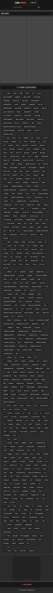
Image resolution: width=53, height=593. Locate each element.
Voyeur (23, 528)
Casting (36, 186)
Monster (6, 387)
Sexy (31, 480)
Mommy (5, 391)
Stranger (38, 480)
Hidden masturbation (9, 301)
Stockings (39, 461)
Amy (33, 123)
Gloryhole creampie (41, 275)
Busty (30, 156)
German (31, 272)
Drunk (44, 223)
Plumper (46, 428)
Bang (15, 171)
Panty (5, 432)
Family (42, 246)
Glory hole (6, 283)
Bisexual (42, 145)
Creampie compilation (9, 190)
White (40, 539)
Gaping (15, 283)
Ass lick (16, 123)
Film (42, 260)
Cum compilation (34, 201)
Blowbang (36, 149)
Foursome (19, 253)
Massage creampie (42, 398)
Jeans (19, 342)
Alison (39, 93)
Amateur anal (7, 108)
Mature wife (46, 394)
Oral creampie (24, 417)
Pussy (45, 424)
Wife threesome (31, 539)
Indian (9, 320)
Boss (11, 153)
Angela (29, 130)
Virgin (9, 528)
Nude (35, 405)
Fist (20, 249)
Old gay (5, 417)
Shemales (6, 480)
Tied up (24, 517)
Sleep (31, 454)
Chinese (9, 182)
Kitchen (22, 357)
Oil (41, 413)
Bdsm (14, 138)
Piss (26, 420)
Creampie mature (31, 220)
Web (13, 539)
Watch (42, 536)
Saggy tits (6, 491)
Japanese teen (22, 346)
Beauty (13, 164)
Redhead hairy (41, 446)
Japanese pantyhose (9, 339)
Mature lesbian (34, 394)
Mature (15, 372)
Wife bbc (34, 536)
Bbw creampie (14, 167)
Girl (11, 279)
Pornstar (24, 428)
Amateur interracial (30, 127)
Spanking (45, 454)
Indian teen (35, 324)
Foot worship (34, 257)
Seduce (25, 484)
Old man (17, 413)
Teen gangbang (38, 513)
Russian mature (40, 443)
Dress (5, 234)
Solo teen (37, 469)
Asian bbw (32, 104)
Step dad (6, 498)
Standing (35, 476)
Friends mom (34, 260)
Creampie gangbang (17, 186)
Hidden (39, 294)
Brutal (28, 149)
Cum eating (23, 216)
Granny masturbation (9, 286)
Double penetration (42, 231)
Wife (8, 536)
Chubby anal (7, 212)
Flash (41, 249)
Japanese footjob (23, 331)
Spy (46, 461)
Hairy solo (40, 298)
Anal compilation (8, 112)
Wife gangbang (24, 536)
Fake (26, 260)
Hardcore (22, 298)
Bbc (32, 138)
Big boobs (26, 153)
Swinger (14, 461)
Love (38, 361)
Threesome (38, 510)
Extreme (16, 242)
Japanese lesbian (36, 331)
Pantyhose (19, 420)
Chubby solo (13, 208)
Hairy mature (7, 305)
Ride (28, 450)
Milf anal (35, 391)
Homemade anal (8, 309)
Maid (15, 376)
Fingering (13, 260)
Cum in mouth (23, 190)
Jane (16, 353)
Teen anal (12, 510)
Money (36, 379)
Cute (12, 201)
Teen (8, 506)
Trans (25, 510)
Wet (28, 543)
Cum (20, 2)
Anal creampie (7, 97)
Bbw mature (45, 156)
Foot (15, 246)
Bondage (13, 141)
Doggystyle (33, 234)
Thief (4, 510)
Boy (4, 145)
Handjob (9, 294)
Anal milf (36, 108)
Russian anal (30, 446)
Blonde (37, 156)
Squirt (38, 454)
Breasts (15, 175)
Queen (15, 439)
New (10, 409)
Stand (24, 487)
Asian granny (35, 101)
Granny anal (40, 272)
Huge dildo (31, 298)
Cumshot (20, 194)
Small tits (16, 491)
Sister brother (20, 472)
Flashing (6, 253)
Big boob (35, 175)
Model (13, 398)
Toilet (14, 506)
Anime (21, 93)
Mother (32, 376)
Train (11, 521)
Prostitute (33, 432)
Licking (44, 365)
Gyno (16, 279)
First (20, 260)
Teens (16, 513)
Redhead (20, 446)
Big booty (27, 179)
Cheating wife (7, 205)
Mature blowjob (22, 398)
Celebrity (16, 212)
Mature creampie (43, 387)
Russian (9, 443)
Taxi (19, 510)
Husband (6, 316)
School (19, 469)
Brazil (5, 179)
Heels (20, 301)
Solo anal (15, 498)
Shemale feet (24, 495)
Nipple (22, 405)
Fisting (9, 246)
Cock (15, 205)
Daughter (6, 227)
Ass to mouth (7, 115)
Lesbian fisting (15, 365)
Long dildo (26, 365)
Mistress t (41, 376)
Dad (25, 223)
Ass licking (18, 108)
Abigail (19, 112)
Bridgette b (6, 160)
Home (14, 298)
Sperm (46, 480)
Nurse (15, 405)
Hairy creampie (28, 313)
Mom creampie (31, 387)
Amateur (17, 97)
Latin (47, 368)
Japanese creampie (9, 331)
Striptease (27, 469)
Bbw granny (16, 160)
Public (33, 420)
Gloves (47, 286)
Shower (28, 465)
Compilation (34, 182)
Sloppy (45, 469)
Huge (22, 309)
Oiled (44, 417)
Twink (5, 521)
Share (5, 502)
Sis (11, 484)
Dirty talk (12, 231)
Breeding (42, 167)
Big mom (5, 164)
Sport (40, 491)
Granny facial (7, 290)
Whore (14, 543)
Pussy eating (23, 432)
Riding (31, 443)
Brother (23, 167)
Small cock (44, 476)
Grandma (24, 279)
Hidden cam (28, 301)
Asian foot (25, 123)
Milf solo (26, 391)
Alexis (16, 104)
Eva (46, 242)
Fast (25, 257)
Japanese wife (29, 339)
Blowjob (5, 141)
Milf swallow (23, 394)
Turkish (47, 510)
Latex (16, 361)
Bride (43, 149)
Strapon (12, 458)
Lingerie (5, 365)
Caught (5, 197)
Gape (25, 290)
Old (24, 413)
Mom (8, 372)
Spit (39, 484)
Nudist (25, 409)
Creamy (5, 201)
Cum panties (35, 208)
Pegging (10, 424)
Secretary (40, 487)
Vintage (16, 528)
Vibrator (37, 528)
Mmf (4, 383)
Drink (41, 234)
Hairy (16, 294)
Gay (16, 272)
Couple (22, 208)
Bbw (8, 138)
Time (30, 513)
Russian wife (20, 450)
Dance (19, 223)
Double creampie (28, 231)
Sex (13, 469)
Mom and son (7, 376)
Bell (34, 179)
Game (39, 279)
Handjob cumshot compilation (12, 313)
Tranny (27, 506)
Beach (45, 141)
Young (9, 551)
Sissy (19, 458)
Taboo (47, 506)
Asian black (17, 115)
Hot (17, 309)
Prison (32, 428)
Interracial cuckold (23, 324)
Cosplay (5, 186)
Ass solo (40, 104)
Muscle (12, 391)
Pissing (46, 420)
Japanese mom (27, 327)
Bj (39, 141)
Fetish (34, 264)
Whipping (21, 543)
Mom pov (13, 394)
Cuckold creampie (43, 194)
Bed (39, 164)
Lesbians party (38, 368)
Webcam (15, 536)
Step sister (25, 476)
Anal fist (44, 108)
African (36, 112)
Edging (40, 242)
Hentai (23, 294)
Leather (29, 368)
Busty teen (6, 175)
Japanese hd (39, 350)
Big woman (19, 179)
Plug (4, 428)
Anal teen (25, 101)
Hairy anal (6, 298)
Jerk (18, 350)
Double (39, 227)
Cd (28, 208)
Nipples (29, 405)
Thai (20, 506)
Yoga (15, 551)
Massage (31, 372)
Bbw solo (20, 149)
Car (33, 194)
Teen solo (6, 517)
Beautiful (34, 145)
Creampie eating (21, 201)
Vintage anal (7, 532)
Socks (5, 484)
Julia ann (37, 327)
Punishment (6, 435)
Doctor (24, 227)
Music (22, 387)
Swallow (6, 461)
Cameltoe (46, 205)
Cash (40, 220)
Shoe (15, 495)
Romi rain (12, 446)
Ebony (9, 242)
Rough (17, 443)
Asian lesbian (7, 123)
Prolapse (38, 424)
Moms (42, 391)
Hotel (45, 305)
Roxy (34, 450)
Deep (4, 231)
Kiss (16, 357)
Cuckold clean (34, 216)
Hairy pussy (45, 313)
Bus (19, 138)
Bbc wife (34, 153)
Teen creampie (7, 513)
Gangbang (23, 272)
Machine (11, 383)
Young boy (32, 551)
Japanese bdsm (28, 342)
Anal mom (37, 115)
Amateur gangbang (9, 130)
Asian (15, 93)
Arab (27, 93)
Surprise (33, 484)
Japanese (10, 327)
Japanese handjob (35, 346)
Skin (22, 498)
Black (25, 141)
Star (37, 498)
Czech (27, 194)
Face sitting (6, 264)
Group (5, 279)
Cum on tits (25, 212)
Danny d (31, 227)
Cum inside (45, 190)
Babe (43, 171)
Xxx (8, 547)
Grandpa (29, 275)
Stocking (30, 461)
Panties (18, 424)
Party (30, 424)
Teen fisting (15, 517)
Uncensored (18, 524)
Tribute (24, 521)
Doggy (46, 227)
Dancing (5, 238)
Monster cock (16, 379)
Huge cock (45, 309)
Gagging (32, 279)
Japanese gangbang (9, 346)
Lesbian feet (35, 365)
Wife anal (6, 539)
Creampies (6, 216)
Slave (40, 458)
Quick (8, 439)
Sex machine (29, 498)
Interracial (17, 320)
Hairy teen (20, 316)
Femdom (35, 246)
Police (11, 428)
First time (34, 249)
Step (21, 465)
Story (18, 476)
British (5, 153)
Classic (44, 208)
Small (11, 472)
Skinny (5, 458)
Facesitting (13, 249)
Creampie (25, 182)
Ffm (11, 257)
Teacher (39, 506)
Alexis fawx (37, 97)
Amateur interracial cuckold (12, 127)
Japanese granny (8, 350)
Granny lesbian (24, 286)
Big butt (27, 171)
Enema (23, 242)
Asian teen (21, 130)
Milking (43, 379)
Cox (47, 197)
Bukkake (26, 138)
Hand (37, 313)
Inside (43, 324)
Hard (15, 305)
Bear (4, 149)
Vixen (30, 528)
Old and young (35, 417)
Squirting (44, 465)
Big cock (18, 153)
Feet (28, 246)
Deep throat (11, 223)
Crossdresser (34, 190)
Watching (6, 543)
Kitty (35, 357)
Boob (11, 179)
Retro (5, 446)
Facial (26, 249)
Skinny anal (6, 487)
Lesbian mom (20, 368)
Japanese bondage (41, 342)
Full (14, 264)
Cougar (15, 216)
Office (29, 413)
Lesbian (9, 361)
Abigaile (23, 104)
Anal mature (27, 112)
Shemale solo (13, 465)
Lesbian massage (8, 368)
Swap (5, 472)
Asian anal (6, 101)
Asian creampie (8, 119)
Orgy (35, 413)
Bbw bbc (20, 164)
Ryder (5, 450)
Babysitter (36, 171)
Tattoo (42, 517)
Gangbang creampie (9, 275)
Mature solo (20, 383)
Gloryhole (21, 275)
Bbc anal (42, 153)
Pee (4, 424)
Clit (42, 216)
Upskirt (9, 524)
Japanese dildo (7, 353)
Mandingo (6, 379)
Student (36, 465)
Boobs (5, 167)
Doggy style (23, 234)
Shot (4, 465)
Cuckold (17, 182)
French (27, 253)
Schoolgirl (15, 480)
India (25, 320)
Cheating (6, 194)
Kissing (29, 357)
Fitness (43, 257)
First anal (18, 257)
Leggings (45, 361)
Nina (4, 409)
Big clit (5, 156)
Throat (37, 521)
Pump (39, 420)
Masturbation (27, 379)
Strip (11, 476)
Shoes (5, 476)
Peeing (39, 428)
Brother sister (14, 156)
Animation (27, 108)
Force (5, 249)
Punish (42, 432)
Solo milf (17, 484)
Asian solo (40, 119)
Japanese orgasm (8, 342)
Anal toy (37, 130)
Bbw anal (33, 141)
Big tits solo (40, 160)
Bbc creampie (33, 167)
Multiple (5, 398)
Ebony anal (31, 242)
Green (26, 283)
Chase (38, 205)
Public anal (13, 432)
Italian (32, 320)
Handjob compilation (34, 305)
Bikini (21, 171)
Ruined (12, 450)
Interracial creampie (43, 320)
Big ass (38, 138)
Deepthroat (15, 227)
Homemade (31, 294)
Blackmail (12, 149)
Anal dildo (16, 101)
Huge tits (29, 309)
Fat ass (27, 264)
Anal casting (30, 119)
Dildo (30, 223)
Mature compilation (9, 402)
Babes (42, 175)
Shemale (9, 454)
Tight (43, 521)
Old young (14, 417)
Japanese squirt (27, 350)
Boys (22, 175)
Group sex (33, 290)
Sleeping (24, 454)
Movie (19, 391)
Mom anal (14, 387)
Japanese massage (42, 339)
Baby (23, 156)
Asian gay (40, 123)
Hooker (37, 309)
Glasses (33, 283)
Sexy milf (12, 502)
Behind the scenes (28, 160)
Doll (19, 231)
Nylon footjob (44, 405)
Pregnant (10, 420)
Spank (34, 458)
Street (43, 495)
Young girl (23, 551)
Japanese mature (8, 335)
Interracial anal (8, 324)
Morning (5, 394)
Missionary (30, 383)
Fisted (20, 264)
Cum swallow (39, 197)
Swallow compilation (34, 472)
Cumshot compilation (17, 197)
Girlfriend (18, 290)
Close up (29, 197)
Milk (43, 372)
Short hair (16, 487)
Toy (33, 506)
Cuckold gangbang (37, 212)
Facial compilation (37, 253)
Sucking (33, 491)
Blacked (10, 145)
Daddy (37, 223)
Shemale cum (34, 495)
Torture (23, 513)
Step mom (22, 461)
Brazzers (25, 145)
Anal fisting (27, 97)
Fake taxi (6, 268)
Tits (31, 521)
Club (46, 220)
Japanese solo (33, 335)
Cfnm (13, 194)
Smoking (26, 458)
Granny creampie (37, 286)
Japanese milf (44, 335)
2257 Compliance (23, 590)
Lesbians (31, 361)
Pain (17, 428)
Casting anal (7, 220)
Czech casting (18, 220)
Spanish (31, 487)
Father (5, 257)
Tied (31, 510)
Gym (21, 283)
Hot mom (22, 305)
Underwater (28, 524)
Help (12, 316)
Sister (17, 454)
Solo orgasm (7, 495)
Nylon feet (17, 409)
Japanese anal (21, 335)
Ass (33, 93)
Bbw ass (45, 164)
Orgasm (9, 413)
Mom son (22, 372)
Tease (17, 521)
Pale (14, 435)
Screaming (25, 491)
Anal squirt (27, 115)
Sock (43, 498)
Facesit (5, 260)
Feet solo (42, 264)
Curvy (5, 208)
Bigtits (28, 175)
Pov (24, 424)
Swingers (6, 469)
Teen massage (33, 517)
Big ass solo (7, 171)
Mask (32, 398)
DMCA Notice (31, 590)
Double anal (13, 234)
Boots (18, 145)
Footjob (22, 246)
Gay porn (42, 283)
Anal (8, 93)
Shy (45, 472)
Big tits (46, 138)
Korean (9, 357)
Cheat (22, 205)
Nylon (9, 405)
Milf (38, 372)
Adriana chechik (8, 134)
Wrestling (20, 539)
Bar (40, 179)
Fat (12, 253)
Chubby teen (30, 205)
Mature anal (23, 376)
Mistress (39, 383)
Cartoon (28, 186)
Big (20, 141)
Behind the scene (30, 164)
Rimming (24, 443)
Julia (20, 339)
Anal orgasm (19, 119)
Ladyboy (23, 361)
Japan (18, 327)
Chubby (43, 182)
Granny (9, 272)
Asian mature (7, 104)
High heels (38, 301)
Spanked (24, 480)
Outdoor (47, 413)
